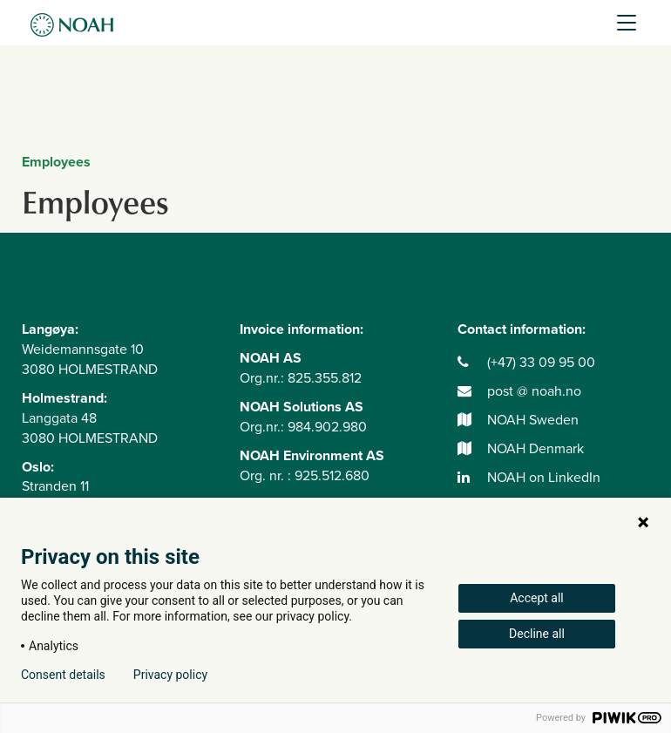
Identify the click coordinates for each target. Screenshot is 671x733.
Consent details (63, 675)
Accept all (537, 598)
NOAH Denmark (521, 449)
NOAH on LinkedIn (529, 477)
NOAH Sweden (518, 420)
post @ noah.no (519, 391)
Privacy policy (170, 675)
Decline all (537, 634)
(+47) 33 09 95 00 (526, 362)
